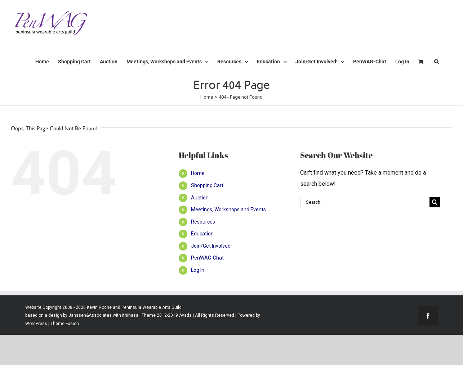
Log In (197, 270)
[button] (436, 61)
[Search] (434, 202)
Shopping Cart (207, 185)
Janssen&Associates (90, 315)
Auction (200, 197)
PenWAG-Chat (207, 258)
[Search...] (364, 202)
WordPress (36, 323)
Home (198, 173)
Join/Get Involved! (211, 246)
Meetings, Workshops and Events (228, 209)
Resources (203, 222)
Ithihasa (129, 315)
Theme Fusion (64, 323)
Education (202, 233)
